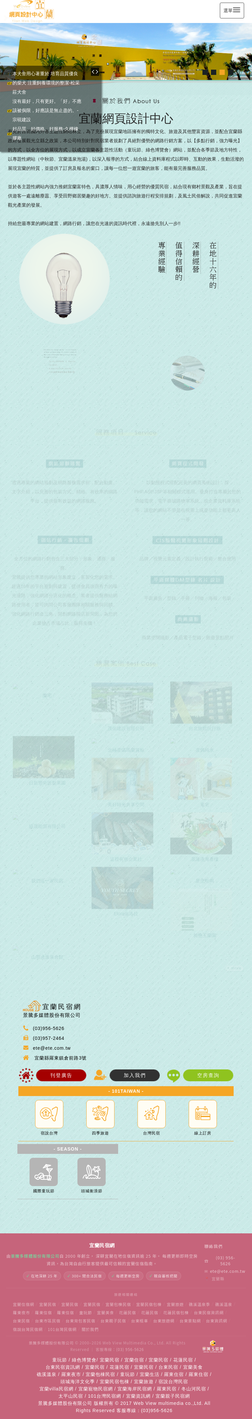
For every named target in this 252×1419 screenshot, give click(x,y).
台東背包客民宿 (80, 1320)
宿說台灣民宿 (173, 1381)
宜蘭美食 (105, 1312)
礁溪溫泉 (223, 1304)
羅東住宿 (43, 1312)
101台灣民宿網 (62, 1329)
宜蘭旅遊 (175, 1304)
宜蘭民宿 (47, 1304)
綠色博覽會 (84, 1359)
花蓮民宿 (127, 1312)
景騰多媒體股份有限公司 (51, 1342)
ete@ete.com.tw (222, 1271)
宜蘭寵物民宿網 (95, 1388)
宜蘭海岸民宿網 (134, 1388)
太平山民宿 (70, 1396)
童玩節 (85, 1312)
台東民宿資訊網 (209, 1312)
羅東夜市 (21, 1312)
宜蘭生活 (149, 1374)
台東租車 (139, 1320)
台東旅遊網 (164, 1320)
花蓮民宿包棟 (176, 1312)
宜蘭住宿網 (23, 1304)
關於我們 (90, 1329)
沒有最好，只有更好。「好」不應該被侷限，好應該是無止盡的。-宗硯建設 (46, 110)
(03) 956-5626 (219, 1261)
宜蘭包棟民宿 (118, 1304)
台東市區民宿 (48, 1320)
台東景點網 (190, 1320)
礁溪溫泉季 (199, 1304)
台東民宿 (21, 1320)
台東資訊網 (216, 1320)
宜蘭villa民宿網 (56, 1388)
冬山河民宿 (193, 1388)
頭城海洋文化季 (77, 1381)
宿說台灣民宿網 (28, 1329)
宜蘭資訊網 (138, 1396)
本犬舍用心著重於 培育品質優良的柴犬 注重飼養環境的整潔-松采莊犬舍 (46, 83)
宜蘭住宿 (134, 1359)
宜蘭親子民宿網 (173, 1396)
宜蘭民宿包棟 (149, 1304)
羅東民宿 (167, 1388)
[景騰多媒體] (212, 1346)
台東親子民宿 (113, 1320)
